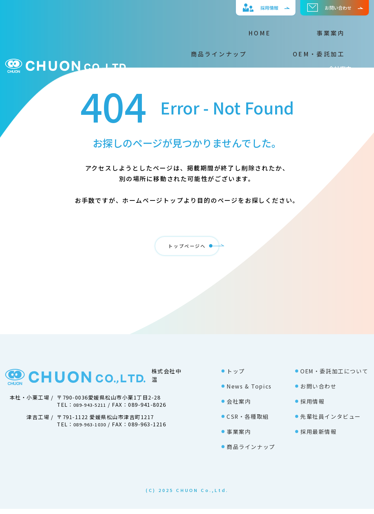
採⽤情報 (252, 7)
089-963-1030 (92, 429)
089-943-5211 (92, 409)
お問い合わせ (326, 7)
